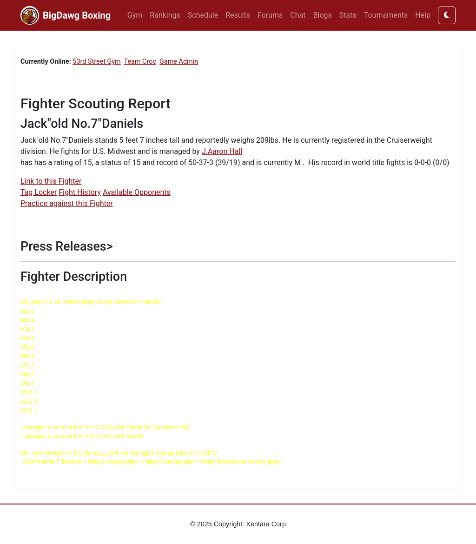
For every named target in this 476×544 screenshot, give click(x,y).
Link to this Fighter (50, 181)
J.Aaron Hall (222, 151)
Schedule (203, 15)
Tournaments (386, 15)
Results (237, 15)
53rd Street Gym (96, 62)
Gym (135, 15)
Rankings (165, 15)
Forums (270, 15)
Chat (297, 15)
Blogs (322, 15)
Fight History (80, 192)
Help (422, 15)
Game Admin (178, 62)
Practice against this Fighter (66, 203)
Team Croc (140, 62)
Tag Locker (38, 192)
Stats (348, 15)
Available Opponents (137, 192)
